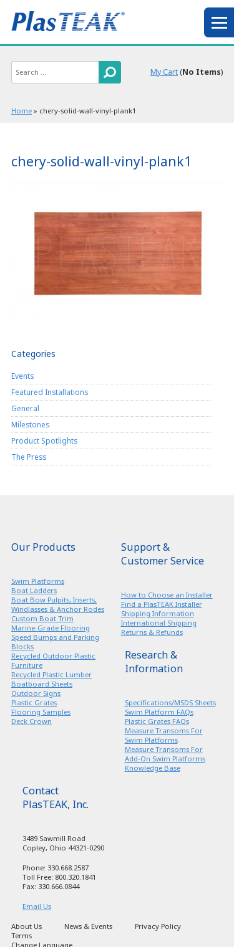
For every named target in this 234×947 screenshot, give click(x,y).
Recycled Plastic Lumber (51, 674)
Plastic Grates (34, 702)
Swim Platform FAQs (159, 711)
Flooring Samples (41, 711)
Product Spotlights (44, 440)
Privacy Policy (158, 926)
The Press (28, 457)
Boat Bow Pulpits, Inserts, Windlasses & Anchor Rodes (57, 604)
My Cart (164, 72)
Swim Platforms (37, 581)
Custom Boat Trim (42, 618)
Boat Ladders (34, 590)
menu (219, 22)
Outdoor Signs (36, 693)
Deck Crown (31, 721)
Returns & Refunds (152, 632)
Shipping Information (157, 613)
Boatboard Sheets (41, 683)
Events (22, 376)
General (25, 408)
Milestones (30, 424)
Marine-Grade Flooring (50, 627)
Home (21, 110)
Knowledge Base (152, 768)
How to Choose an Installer (167, 594)
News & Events (88, 926)
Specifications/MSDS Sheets (170, 702)
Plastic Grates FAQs (157, 721)
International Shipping (159, 622)
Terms (21, 935)
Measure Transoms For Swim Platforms (164, 735)
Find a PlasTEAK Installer (161, 604)
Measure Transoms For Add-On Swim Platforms (165, 754)
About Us (26, 926)
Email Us (36, 906)
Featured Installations (49, 392)
